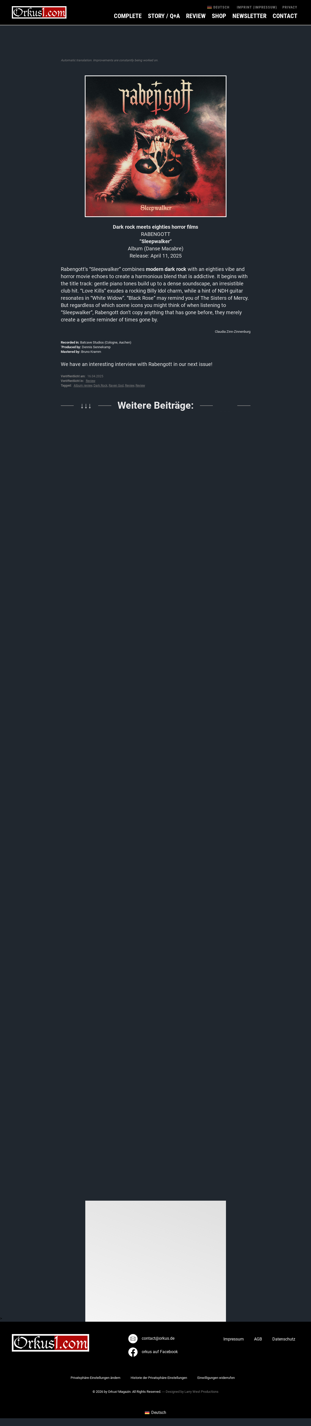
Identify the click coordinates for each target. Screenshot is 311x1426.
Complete (128, 16)
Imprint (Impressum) (257, 7)
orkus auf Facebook (153, 1351)
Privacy (289, 7)
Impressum (233, 1339)
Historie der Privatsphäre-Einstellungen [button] (159, 1378)
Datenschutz (283, 1339)
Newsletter (249, 16)
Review (196, 16)
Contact (285, 16)
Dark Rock (100, 385)
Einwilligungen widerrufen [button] (216, 1378)
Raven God (116, 385)
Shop (219, 16)
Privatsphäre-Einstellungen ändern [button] (95, 1378)
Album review (83, 385)
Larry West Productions (201, 1392)
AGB (258, 1339)
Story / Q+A (164, 16)
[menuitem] (218, 7)
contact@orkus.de (151, 1338)
